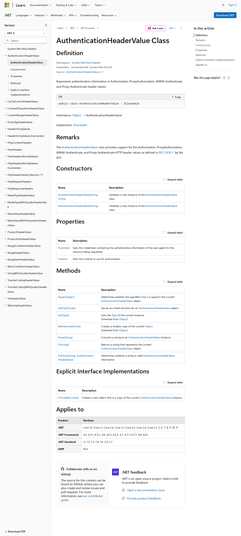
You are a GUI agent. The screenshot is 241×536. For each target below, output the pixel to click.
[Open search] (223, 5)
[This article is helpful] (224, 77)
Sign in (232, 5)
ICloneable (80, 125)
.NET (72, 28)
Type (114, 315)
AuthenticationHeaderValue (80, 147)
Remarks (200, 40)
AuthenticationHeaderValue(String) (78, 206)
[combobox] (26, 33)
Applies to (201, 64)
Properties (201, 50)
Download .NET (225, 15)
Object (76, 115)
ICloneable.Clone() (68, 397)
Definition (201, 35)
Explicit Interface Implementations (215, 60)
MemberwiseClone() (69, 326)
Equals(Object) (66, 297)
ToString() (63, 344)
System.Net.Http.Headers (86, 62)
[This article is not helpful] (228, 77)
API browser (88, 28)
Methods (201, 55)
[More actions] (181, 28)
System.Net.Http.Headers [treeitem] (22, 48)
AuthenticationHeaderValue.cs (83, 72)
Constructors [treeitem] (18, 69)
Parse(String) (65, 337)
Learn (60, 28)
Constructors (203, 45)
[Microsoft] (7, 5)
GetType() (63, 315)
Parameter (64, 248)
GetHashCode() (67, 308)
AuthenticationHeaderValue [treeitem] (27, 62)
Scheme (62, 259)
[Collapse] (46, 25)
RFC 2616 (165, 152)
